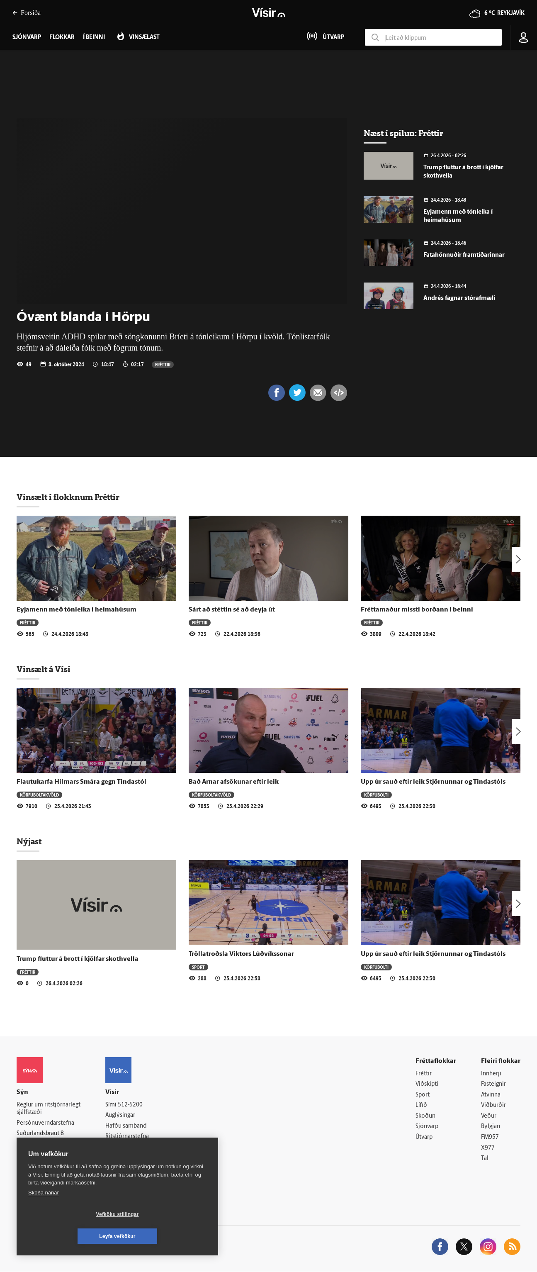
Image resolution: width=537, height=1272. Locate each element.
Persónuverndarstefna (45, 1123)
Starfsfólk (117, 1158)
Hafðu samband (125, 1126)
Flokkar (62, 37)
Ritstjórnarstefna (127, 1136)
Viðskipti (427, 1084)
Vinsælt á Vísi (43, 669)
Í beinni (94, 37)
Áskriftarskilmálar (128, 1147)
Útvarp (424, 1137)
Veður (488, 1116)
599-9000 (41, 1154)
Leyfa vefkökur (166, 1236)
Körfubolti (376, 794)
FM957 (490, 1137)
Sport (198, 966)
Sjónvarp (427, 1127)
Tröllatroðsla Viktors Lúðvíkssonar (241, 954)
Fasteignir (493, 1084)
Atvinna (491, 1095)
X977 (488, 1148)
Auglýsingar (120, 1115)
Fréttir (162, 364)
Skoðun (425, 1116)
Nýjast (29, 841)
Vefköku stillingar (68, 1236)
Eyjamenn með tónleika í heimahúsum (76, 610)
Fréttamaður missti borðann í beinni (417, 610)
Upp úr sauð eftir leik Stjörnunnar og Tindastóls (433, 782)
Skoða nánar (43, 1214)
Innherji (491, 1074)
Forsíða (26, 12)
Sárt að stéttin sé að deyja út (232, 610)
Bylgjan (490, 1127)
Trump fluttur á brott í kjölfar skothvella (78, 959)
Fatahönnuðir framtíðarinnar (464, 255)
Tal (484, 1158)
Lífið (421, 1105)
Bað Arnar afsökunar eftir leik (234, 782)
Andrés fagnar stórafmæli (459, 298)
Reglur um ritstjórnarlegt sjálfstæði (48, 1109)
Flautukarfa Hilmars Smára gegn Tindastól (81, 782)
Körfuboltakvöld (39, 794)
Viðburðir (493, 1105)
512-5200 (130, 1105)
